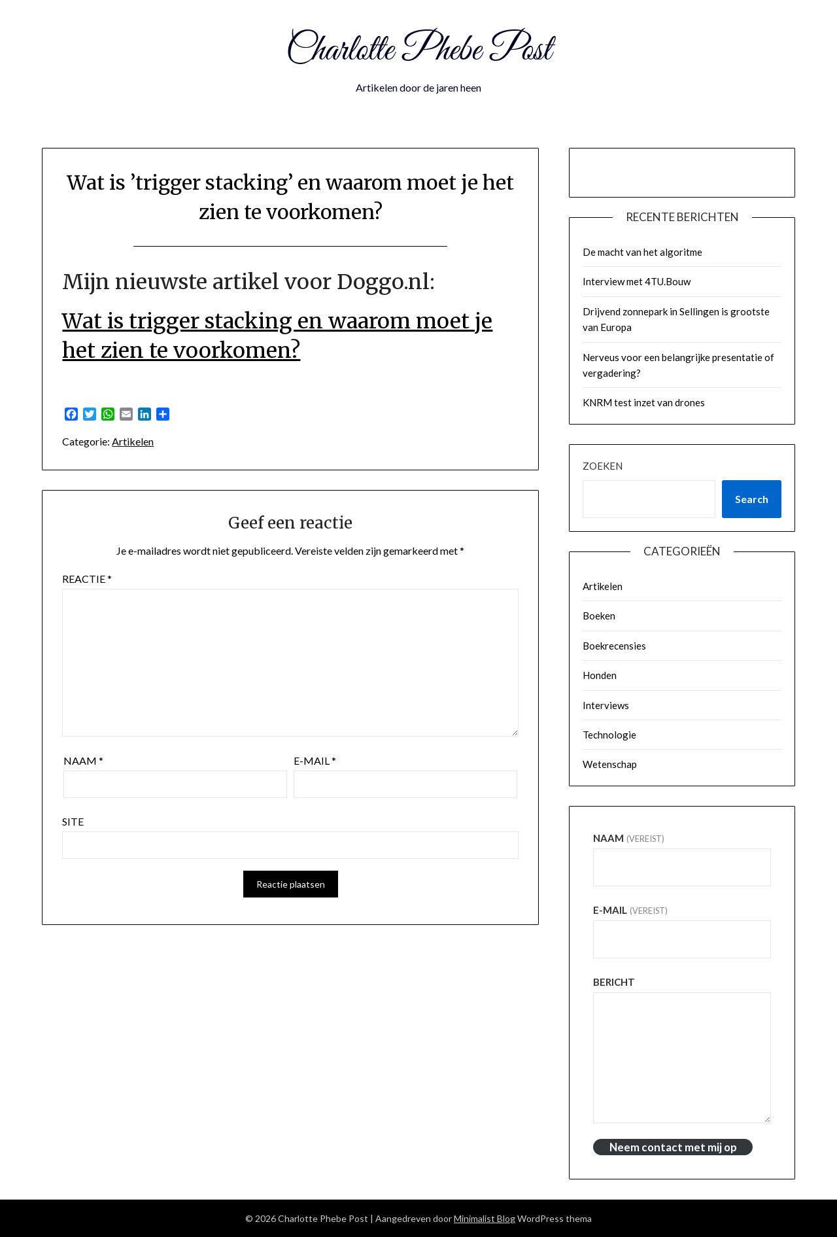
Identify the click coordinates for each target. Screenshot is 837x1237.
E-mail (315, 760)
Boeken (599, 615)
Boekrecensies (614, 646)
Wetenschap (610, 764)
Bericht (614, 982)
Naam (83, 760)
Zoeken (603, 466)
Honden (600, 675)
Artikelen (133, 441)
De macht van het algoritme (642, 252)
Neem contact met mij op (673, 1147)
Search (751, 499)
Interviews (606, 705)
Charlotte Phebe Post (418, 51)
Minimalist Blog (484, 1218)
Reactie (87, 578)
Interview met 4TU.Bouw (637, 281)
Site (73, 821)
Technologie (609, 734)
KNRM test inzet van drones (644, 402)
